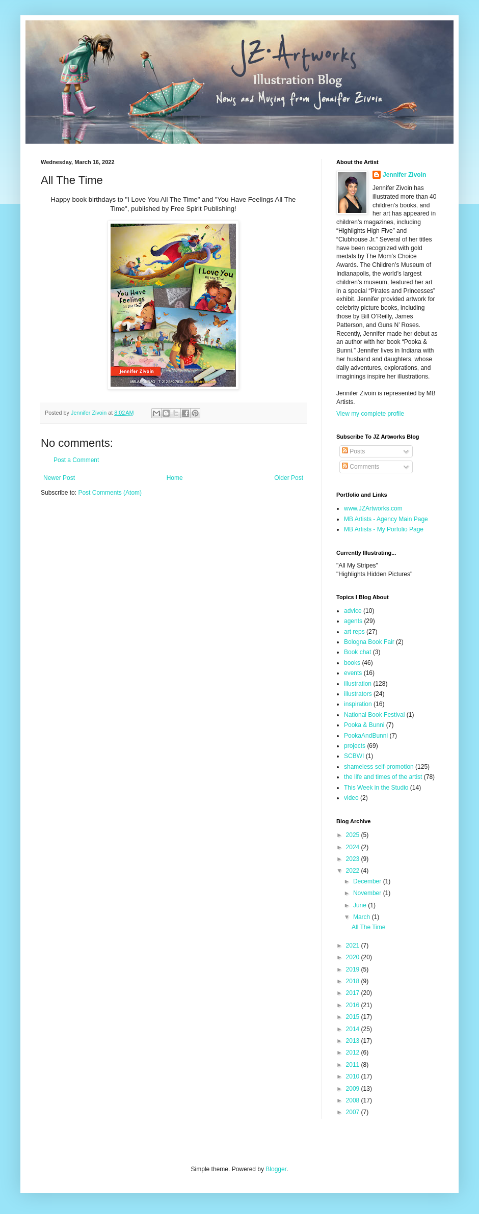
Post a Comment (76, 460)
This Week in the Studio (376, 787)
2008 (353, 1100)
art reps (354, 631)
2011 (353, 1064)
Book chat (357, 652)
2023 (353, 858)
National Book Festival (374, 714)
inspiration (358, 704)
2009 (353, 1088)
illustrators (358, 693)
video (351, 797)
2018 (353, 981)
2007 (353, 1112)
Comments (360, 466)
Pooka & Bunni (364, 725)
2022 (353, 870)
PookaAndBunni (366, 735)
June (360, 905)
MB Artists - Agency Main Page (386, 519)
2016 (353, 1005)
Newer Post (59, 477)
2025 (353, 835)
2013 (353, 1040)
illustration (357, 683)
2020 (353, 957)
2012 (353, 1052)
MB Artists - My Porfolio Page (383, 529)
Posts (353, 451)
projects (354, 745)
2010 (353, 1076)
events (353, 673)
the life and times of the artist (383, 776)
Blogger (275, 1169)
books (352, 662)
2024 (353, 847)
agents (353, 621)
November (368, 893)
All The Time (368, 927)
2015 (353, 1016)
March (362, 917)
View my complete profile (370, 413)
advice (353, 610)
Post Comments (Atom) (110, 492)
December (368, 881)
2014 (353, 1029)
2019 (353, 969)
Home (175, 477)
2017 (353, 992)
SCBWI (354, 756)
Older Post (288, 477)
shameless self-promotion (379, 766)
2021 (353, 945)
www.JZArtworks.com (373, 508)
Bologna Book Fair (369, 641)
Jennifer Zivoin (404, 174)
